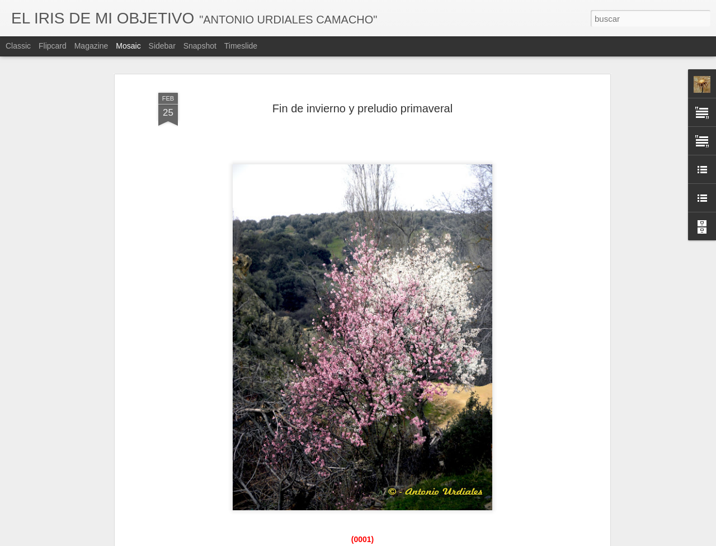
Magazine (91, 45)
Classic (18, 45)
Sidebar (162, 45)
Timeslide (240, 45)
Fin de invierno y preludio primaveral (362, 108)
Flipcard (53, 45)
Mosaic (128, 45)
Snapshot (199, 45)
